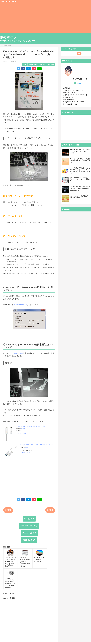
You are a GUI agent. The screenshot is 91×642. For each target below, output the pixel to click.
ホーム (2, 1)
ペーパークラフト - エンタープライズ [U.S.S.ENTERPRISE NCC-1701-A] (80, 188)
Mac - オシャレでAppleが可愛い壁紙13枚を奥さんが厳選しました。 (80, 160)
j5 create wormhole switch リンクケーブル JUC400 (30, 426)
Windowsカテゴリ (29, 533)
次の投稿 (8, 510)
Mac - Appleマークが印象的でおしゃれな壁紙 (80, 196)
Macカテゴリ (29, 519)
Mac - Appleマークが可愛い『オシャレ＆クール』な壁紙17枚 (80, 179)
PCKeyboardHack (16, 353)
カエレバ (23, 428)
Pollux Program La (20, 305)
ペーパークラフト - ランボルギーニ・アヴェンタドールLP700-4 (80, 151)
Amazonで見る (22, 433)
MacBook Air (33, 64)
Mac (25, 64)
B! (28, 69)
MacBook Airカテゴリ (29, 526)
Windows (43, 64)
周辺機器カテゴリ (29, 540)
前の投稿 (50, 510)
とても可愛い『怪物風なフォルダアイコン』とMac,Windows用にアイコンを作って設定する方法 (80, 170)
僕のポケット (10, 37)
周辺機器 (51, 64)
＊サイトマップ (11, 1)
